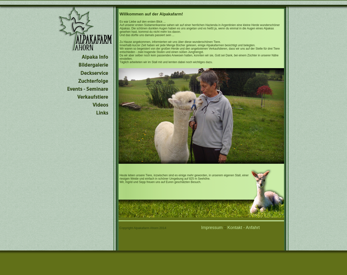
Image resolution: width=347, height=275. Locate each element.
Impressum (212, 227)
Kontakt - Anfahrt (243, 227)
